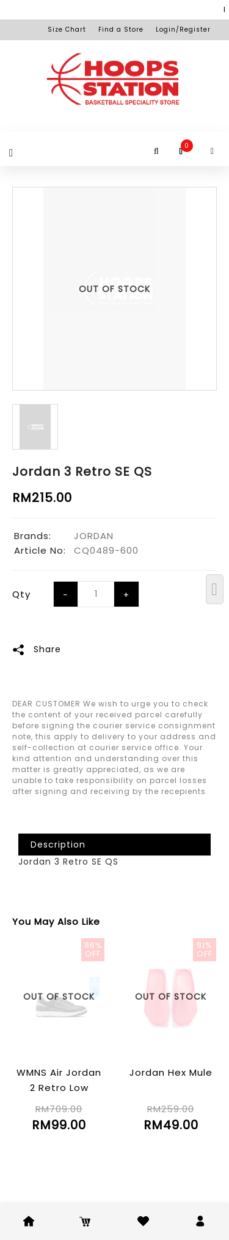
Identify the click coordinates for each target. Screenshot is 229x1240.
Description (58, 844)
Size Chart (67, 29)
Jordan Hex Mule (171, 1072)
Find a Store (121, 29)
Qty (21, 594)
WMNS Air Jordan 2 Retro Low (58, 1080)
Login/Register (183, 29)
